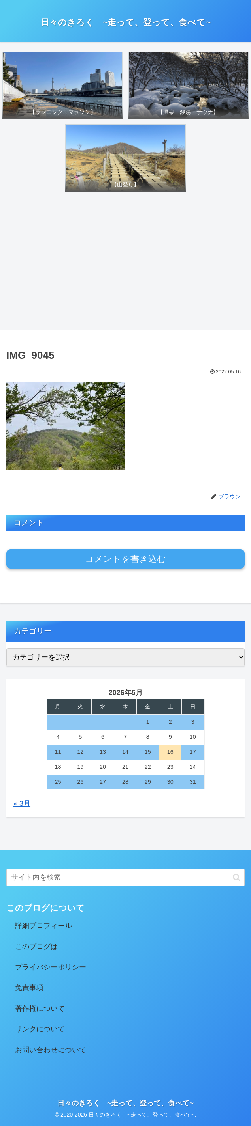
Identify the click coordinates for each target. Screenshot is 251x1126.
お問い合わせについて (50, 1050)
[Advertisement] (125, 262)
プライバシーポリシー (50, 967)
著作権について (40, 1008)
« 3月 (21, 803)
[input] (125, 877)
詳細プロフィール (43, 926)
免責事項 (29, 988)
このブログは (36, 947)
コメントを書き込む (125, 559)
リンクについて (40, 1029)
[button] (236, 877)
